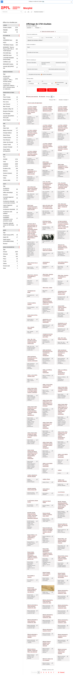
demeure (10, 195)
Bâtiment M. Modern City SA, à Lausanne (48, 659)
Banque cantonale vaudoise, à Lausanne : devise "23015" (47, 514)
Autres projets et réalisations (46, 489)
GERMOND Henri (10, 40)
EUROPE (10, 166)
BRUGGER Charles (10, 64)
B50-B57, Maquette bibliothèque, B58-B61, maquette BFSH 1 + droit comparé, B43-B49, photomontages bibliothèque (63, 505)
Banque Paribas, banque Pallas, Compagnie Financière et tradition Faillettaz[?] (63, 558)
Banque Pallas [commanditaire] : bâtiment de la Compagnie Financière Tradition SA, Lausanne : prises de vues (48, 552)
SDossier (10, 254)
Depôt (4, 230)
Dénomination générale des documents (57, 69)
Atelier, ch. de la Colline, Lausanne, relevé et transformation (48, 386)
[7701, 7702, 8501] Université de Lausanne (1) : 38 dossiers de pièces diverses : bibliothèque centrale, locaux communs (47, 185)
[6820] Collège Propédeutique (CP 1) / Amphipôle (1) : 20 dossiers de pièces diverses (47, 164)
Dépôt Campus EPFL (10, 235)
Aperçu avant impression (32, 96)
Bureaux (10, 244)
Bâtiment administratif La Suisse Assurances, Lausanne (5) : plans (48, 616)
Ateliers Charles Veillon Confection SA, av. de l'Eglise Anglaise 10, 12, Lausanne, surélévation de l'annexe (47, 403)
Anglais (10, 32)
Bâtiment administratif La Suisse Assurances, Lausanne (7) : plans (63, 621)
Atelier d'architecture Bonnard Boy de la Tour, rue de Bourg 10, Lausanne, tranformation (32, 358)
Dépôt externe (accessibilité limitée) (10, 240)
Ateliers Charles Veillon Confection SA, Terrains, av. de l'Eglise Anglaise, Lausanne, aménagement (48, 445)
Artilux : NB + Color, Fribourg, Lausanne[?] (62, 338)
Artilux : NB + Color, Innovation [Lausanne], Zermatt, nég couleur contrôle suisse (32, 341)
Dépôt (28, 47)
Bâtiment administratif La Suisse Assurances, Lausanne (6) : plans (32, 621)
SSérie (10, 264)
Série (10, 268)
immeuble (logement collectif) (10, 198)
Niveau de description (8, 247)
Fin (42, 81)
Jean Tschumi (10, 104)
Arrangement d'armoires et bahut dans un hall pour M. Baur (48, 335)
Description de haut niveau (32, 52)
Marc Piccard (10, 107)
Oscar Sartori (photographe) (10, 150)
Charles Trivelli (10, 145)
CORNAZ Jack (10, 62)
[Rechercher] (11, 11)
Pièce (10, 257)
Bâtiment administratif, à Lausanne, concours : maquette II (63, 636)
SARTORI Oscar (10, 56)
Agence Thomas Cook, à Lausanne (32, 263)
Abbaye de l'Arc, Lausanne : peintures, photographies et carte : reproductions (63, 247)
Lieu (4, 154)
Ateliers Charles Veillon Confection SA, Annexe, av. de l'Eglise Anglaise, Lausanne (63, 389)
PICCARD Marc (10, 53)
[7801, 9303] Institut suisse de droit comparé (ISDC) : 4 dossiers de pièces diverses (32, 189)
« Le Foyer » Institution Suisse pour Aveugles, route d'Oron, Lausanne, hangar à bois (48, 145)
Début (29, 81)
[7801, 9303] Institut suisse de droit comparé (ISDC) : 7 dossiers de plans (63, 206)
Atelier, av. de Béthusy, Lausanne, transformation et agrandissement (62, 372)
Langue (5, 25)
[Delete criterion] (59, 37)
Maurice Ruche (10, 100)
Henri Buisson (10, 140)
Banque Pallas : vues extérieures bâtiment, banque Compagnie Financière (62, 540)
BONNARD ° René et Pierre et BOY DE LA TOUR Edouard (10, 49)
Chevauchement (60, 82)
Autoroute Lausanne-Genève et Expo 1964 (31, 489)
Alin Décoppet (10, 114)
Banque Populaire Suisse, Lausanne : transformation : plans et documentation (63, 575)
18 (58, 672)
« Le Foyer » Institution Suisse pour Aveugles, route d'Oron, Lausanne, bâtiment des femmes (48, 108)
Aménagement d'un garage (31, 291)
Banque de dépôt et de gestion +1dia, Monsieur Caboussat (63, 525)
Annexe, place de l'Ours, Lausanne (32, 315)
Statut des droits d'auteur (32, 69)
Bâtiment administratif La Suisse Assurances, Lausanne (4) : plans (63, 606)
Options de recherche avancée (48, 31)
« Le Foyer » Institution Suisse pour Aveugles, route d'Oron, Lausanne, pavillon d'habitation (32, 153)
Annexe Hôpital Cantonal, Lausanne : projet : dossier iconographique (62, 308)
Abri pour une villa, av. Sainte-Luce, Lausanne (47, 249)
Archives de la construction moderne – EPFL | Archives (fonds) (10, 79)
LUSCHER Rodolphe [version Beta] (10, 58)
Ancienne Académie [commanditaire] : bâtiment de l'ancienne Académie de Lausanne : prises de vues (48, 301)
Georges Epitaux (10, 133)
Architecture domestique (10, 189)
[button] (28, 11)
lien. (43, 1)
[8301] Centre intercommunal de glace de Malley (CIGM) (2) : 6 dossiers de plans (32, 207)
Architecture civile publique (10, 212)
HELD (10, 43)
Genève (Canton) (10, 173)
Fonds (10, 261)
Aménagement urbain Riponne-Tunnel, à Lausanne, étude (62, 293)
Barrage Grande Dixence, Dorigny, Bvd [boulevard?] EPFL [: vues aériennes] (32, 589)
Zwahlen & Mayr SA (10, 109)
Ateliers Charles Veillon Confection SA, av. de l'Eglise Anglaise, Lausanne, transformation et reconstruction (62, 435)
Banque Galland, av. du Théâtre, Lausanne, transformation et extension (32, 537)
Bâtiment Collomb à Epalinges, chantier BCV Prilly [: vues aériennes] (32, 650)
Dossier (10, 252)
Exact (58, 84)
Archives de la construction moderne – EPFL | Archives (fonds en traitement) (10, 86)
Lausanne (10, 164)
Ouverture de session (38, 11)
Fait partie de (6, 35)
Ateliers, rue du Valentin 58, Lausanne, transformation (63, 456)
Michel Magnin (10, 120)
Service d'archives (8, 71)
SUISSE (10, 159)
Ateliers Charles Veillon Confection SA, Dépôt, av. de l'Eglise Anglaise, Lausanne (32, 435)
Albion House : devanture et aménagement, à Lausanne (32, 276)
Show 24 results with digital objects (34, 102)
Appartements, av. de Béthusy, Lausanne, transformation (47, 321)
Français (10, 30)
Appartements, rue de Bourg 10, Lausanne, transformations (62, 325)
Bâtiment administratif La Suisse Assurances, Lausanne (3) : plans (32, 606)
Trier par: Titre (52, 99)
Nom (4, 123)
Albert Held (10, 128)
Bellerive (10, 171)
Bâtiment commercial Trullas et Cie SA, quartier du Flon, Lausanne (62, 651)
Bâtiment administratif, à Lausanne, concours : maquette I (32, 636)
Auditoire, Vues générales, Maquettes (62, 480)
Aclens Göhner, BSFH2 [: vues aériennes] (63, 263)
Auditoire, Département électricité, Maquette (32, 476)
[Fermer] (71, 2)
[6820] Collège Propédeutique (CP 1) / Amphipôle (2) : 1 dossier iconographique (63, 166)
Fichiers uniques (10, 28)
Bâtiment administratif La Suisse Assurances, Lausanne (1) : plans (63, 592)
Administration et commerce (46, 263)
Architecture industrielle (10, 210)
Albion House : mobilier (47, 287)
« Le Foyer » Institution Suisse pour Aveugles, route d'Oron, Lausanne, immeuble (63, 148)
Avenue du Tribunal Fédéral (47, 501)
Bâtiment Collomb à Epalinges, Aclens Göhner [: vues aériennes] (47, 643)
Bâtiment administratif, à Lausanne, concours (48, 630)
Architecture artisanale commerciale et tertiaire (10, 202)
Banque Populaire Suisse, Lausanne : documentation (47, 574)
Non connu (10, 102)
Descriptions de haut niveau (34, 74)
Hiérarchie (42, 96)
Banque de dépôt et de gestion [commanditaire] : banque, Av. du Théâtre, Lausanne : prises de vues (48, 530)
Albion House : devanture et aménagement (48, 275)
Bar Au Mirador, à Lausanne (31, 576)
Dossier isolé (10, 266)
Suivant (62, 672)
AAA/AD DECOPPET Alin (10, 67)
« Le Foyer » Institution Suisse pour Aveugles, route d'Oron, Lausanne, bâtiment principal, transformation (63, 128)
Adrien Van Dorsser (10, 142)
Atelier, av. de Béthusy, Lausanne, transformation (47, 371)
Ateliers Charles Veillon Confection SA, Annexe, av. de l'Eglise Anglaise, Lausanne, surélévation (32, 390)
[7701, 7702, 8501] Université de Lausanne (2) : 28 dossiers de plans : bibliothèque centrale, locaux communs (63, 185)
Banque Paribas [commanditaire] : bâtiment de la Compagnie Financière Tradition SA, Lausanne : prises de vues (32, 556)
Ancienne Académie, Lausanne (31, 303)
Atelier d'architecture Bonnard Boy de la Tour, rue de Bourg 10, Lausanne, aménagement (48, 352)
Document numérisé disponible (45, 63)
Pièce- (10, 259)
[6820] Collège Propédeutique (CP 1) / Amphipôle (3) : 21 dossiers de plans (32, 171)
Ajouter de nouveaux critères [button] (35, 40)
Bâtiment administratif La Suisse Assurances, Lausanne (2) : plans (48, 601)
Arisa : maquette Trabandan (30, 328)
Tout (4, 38)
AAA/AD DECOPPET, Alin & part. (10, 116)
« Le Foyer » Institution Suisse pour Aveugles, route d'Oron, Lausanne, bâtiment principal (48, 127)
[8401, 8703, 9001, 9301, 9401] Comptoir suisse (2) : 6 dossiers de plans (48, 207)
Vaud (10, 162)
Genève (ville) (10, 180)
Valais (10, 178)
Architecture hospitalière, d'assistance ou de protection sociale (10, 218)
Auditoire (60, 470)
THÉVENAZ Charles (10, 45)
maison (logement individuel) (10, 206)
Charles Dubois (10, 138)
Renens (10, 176)
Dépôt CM (10, 237)
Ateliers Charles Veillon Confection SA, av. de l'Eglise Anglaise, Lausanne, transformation (47, 425)
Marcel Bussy (10, 135)
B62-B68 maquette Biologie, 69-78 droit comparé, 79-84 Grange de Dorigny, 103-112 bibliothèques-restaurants (32, 515)
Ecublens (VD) (10, 169)
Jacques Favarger (10, 147)
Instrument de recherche (61, 62)
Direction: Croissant (63, 99)
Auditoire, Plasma (46, 479)
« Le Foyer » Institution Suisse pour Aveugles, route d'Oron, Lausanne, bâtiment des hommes (63, 108)
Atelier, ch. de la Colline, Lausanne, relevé (32, 375)
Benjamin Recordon (10, 111)
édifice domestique (10, 193)
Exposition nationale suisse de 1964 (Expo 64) (10, 225)
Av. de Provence (61, 491)
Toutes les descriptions (47, 74)
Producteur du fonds (8, 92)
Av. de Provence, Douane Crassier (32, 501)
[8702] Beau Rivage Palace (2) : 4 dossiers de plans (47, 223)
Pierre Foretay (10, 97)
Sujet (4, 183)
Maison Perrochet (10, 131)
